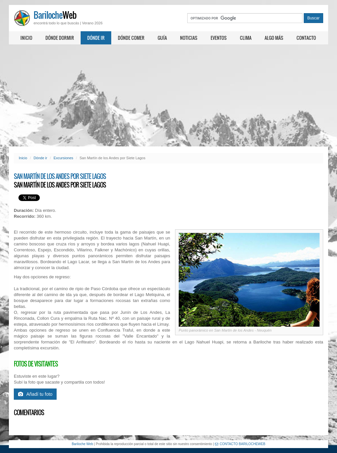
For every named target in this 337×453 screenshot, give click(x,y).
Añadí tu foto (35, 394)
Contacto (306, 37)
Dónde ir (96, 37)
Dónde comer (131, 37)
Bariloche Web (82, 444)
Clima (245, 37)
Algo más (274, 37)
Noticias (188, 37)
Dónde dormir (59, 37)
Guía (162, 37)
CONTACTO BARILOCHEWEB (240, 444)
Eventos (219, 37)
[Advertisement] (168, 95)
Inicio (26, 37)
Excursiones (63, 158)
